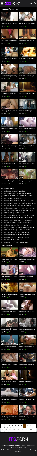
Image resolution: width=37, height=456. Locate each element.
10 (34, 426)
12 (6, 430)
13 (10, 430)
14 (14, 430)
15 (18, 430)
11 (2, 430)
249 (30, 430)
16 (22, 430)
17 (26, 430)
